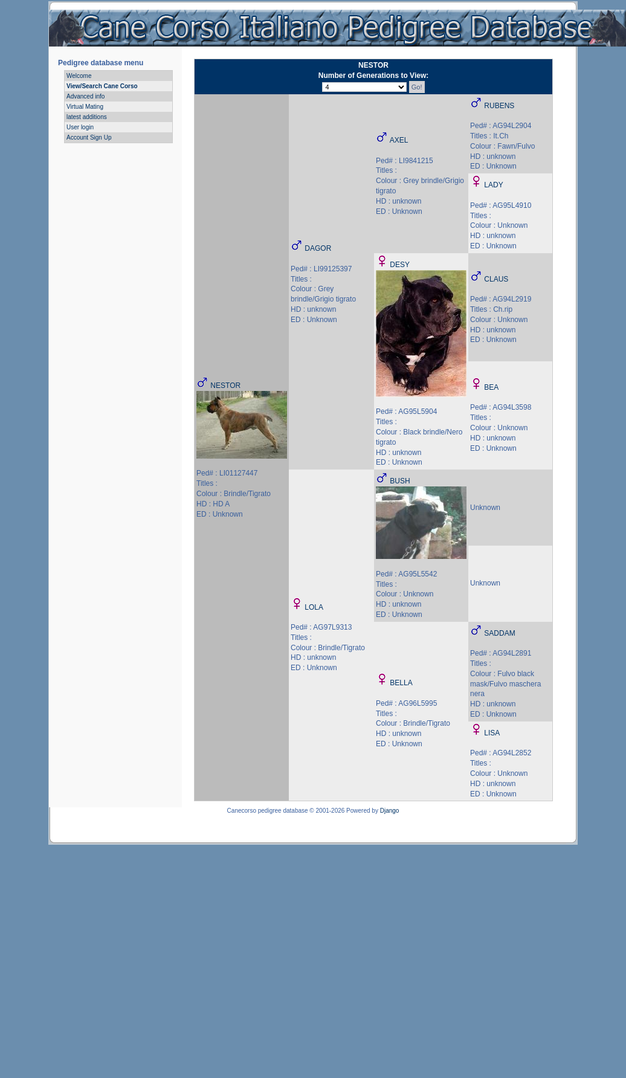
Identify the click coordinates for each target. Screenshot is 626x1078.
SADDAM (499, 633)
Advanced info (85, 96)
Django (389, 810)
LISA (492, 733)
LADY (493, 185)
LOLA (314, 607)
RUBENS (499, 106)
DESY (400, 264)
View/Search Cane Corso (102, 86)
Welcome (79, 76)
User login (80, 127)
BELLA (401, 683)
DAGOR (318, 248)
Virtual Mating (84, 106)
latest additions (86, 117)
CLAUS (496, 279)
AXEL (399, 140)
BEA (491, 387)
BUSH (400, 481)
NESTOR (225, 385)
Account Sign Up (89, 137)
